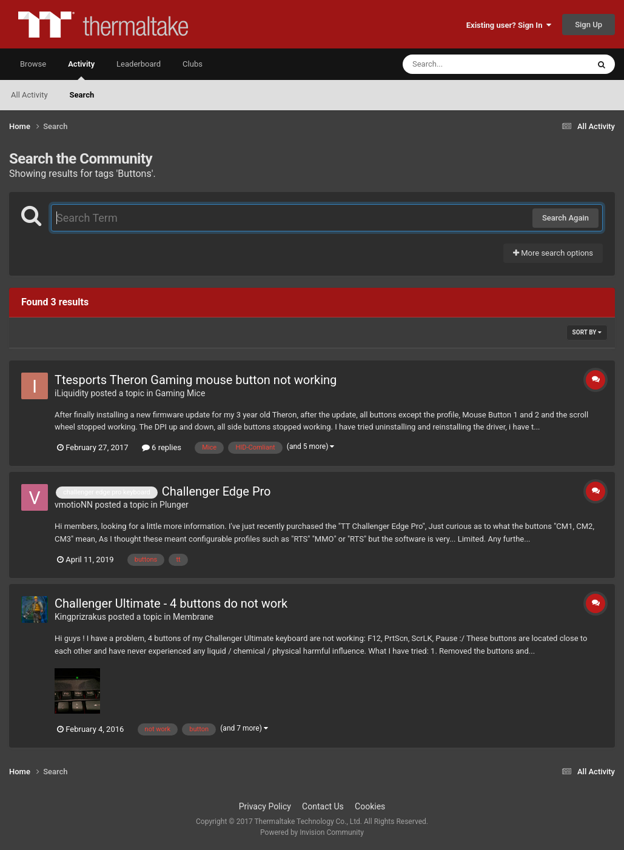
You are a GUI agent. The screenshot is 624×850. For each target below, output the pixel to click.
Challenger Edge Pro (216, 491)
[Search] (465, 64)
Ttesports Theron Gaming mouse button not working (196, 380)
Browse (33, 63)
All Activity (29, 94)
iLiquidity (72, 393)
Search (82, 94)
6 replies (161, 447)
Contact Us (323, 806)
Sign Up (588, 24)
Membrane (193, 617)
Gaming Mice (180, 393)
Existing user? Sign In (508, 25)
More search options (553, 252)
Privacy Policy (265, 806)
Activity (81, 69)
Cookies (370, 806)
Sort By (587, 332)
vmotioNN (74, 505)
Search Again (565, 217)
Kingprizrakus (80, 617)
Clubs (193, 63)
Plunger (174, 505)
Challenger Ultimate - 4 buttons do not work (171, 603)
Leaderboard (138, 63)
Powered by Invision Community (312, 832)
